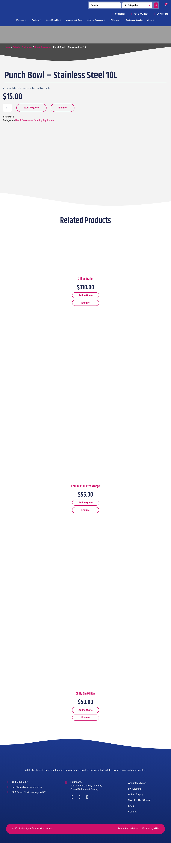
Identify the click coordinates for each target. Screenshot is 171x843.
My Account (134, 788)
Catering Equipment (22, 47)
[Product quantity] (7, 108)
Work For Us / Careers (139, 800)
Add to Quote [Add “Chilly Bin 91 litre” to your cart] (86, 710)
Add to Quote (31, 107)
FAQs (131, 805)
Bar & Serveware (42, 47)
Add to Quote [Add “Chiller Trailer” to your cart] (86, 295)
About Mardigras (137, 783)
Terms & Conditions (128, 828)
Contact (132, 811)
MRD (156, 828)
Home (8, 47)
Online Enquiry (136, 794)
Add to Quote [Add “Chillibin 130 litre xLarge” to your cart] (86, 502)
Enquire (62, 107)
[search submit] (156, 5)
